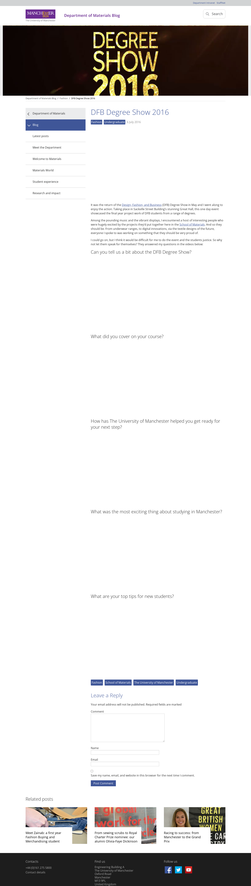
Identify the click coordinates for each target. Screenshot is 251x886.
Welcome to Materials (47, 159)
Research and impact (46, 193)
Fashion (96, 122)
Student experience (45, 182)
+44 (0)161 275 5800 (39, 868)
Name (95, 748)
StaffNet (221, 2)
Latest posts (41, 136)
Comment (97, 711)
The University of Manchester (153, 682)
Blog (35, 125)
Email (94, 759)
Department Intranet (204, 2)
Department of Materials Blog (41, 98)
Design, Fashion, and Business (142, 205)
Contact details (35, 872)
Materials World (43, 170)
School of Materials (192, 224)
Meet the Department (47, 147)
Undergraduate (114, 122)
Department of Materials (49, 113)
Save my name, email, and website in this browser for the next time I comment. (143, 775)
